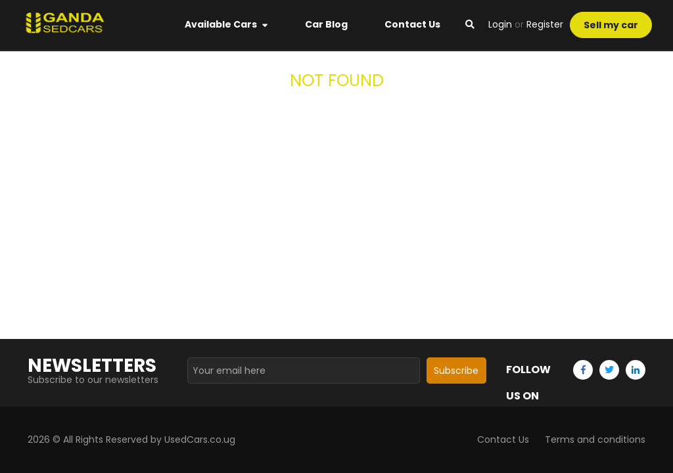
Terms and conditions (595, 439)
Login (500, 24)
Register (544, 24)
